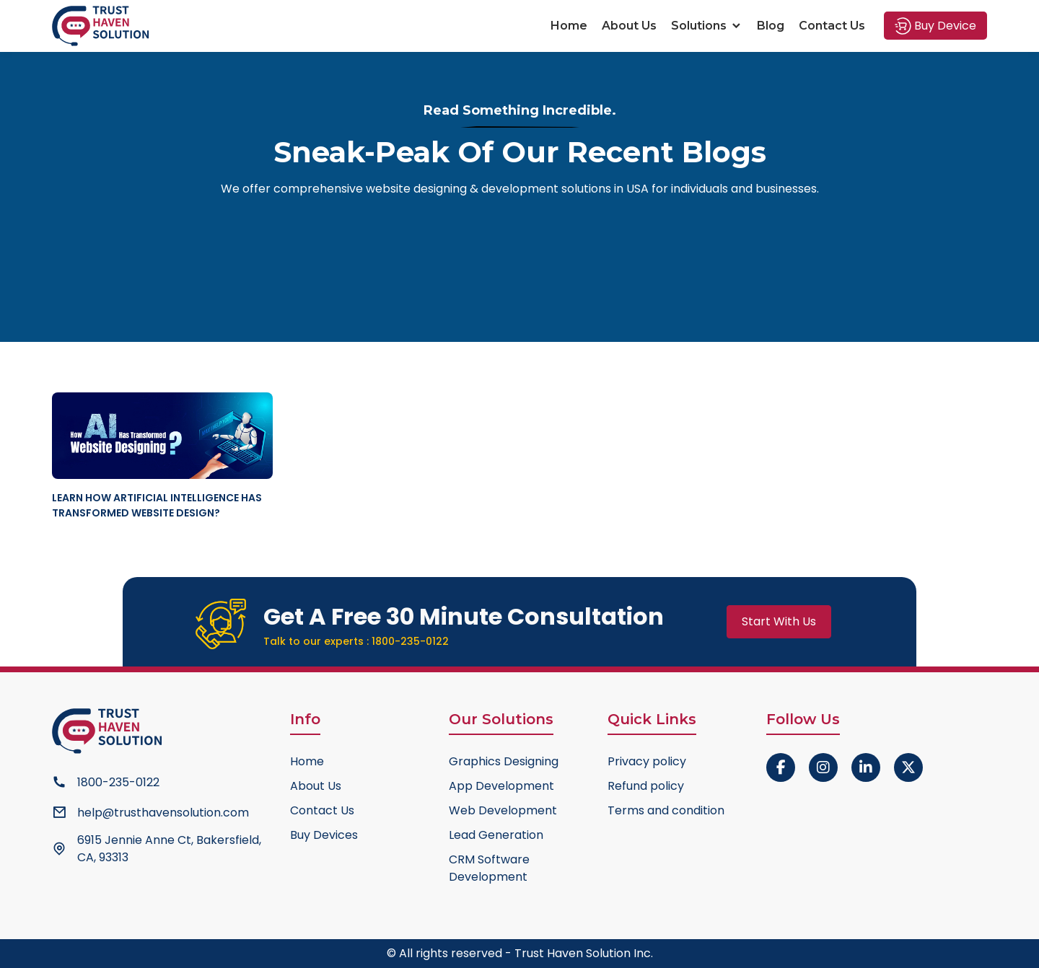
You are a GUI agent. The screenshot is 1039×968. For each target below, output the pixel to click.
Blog (770, 25)
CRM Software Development (489, 868)
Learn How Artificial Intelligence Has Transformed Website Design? (157, 505)
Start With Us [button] (779, 621)
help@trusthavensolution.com (163, 812)
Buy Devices (324, 835)
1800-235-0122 (410, 641)
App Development (501, 786)
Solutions (706, 25)
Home (569, 25)
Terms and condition (666, 810)
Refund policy (646, 786)
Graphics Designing (503, 761)
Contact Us (832, 25)
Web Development (503, 810)
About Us (629, 25)
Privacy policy (647, 761)
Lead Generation (496, 835)
